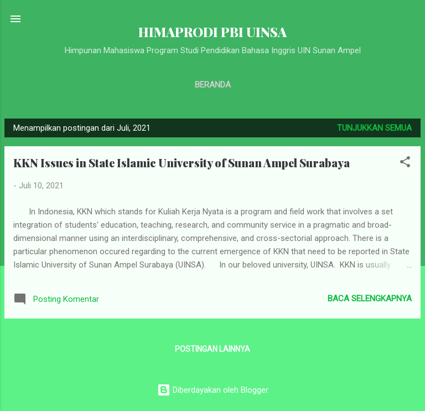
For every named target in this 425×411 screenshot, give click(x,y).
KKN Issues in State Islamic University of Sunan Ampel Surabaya (181, 162)
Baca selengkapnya (370, 299)
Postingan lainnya (212, 349)
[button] (405, 163)
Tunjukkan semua (374, 128)
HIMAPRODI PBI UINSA (212, 31)
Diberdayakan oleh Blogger (212, 390)
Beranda (213, 85)
